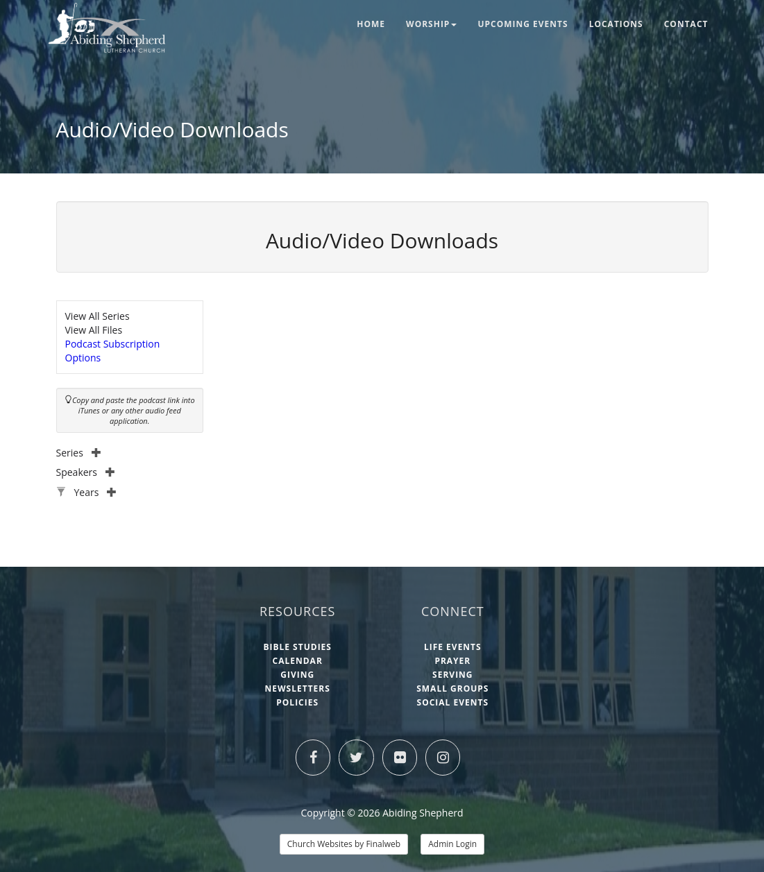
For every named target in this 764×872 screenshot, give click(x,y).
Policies (297, 702)
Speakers (86, 472)
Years (95, 492)
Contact (686, 24)
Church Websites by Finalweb (343, 844)
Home (371, 24)
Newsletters (297, 688)
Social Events (453, 702)
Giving (297, 675)
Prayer (452, 661)
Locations (616, 24)
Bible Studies (297, 647)
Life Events (453, 647)
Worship (431, 24)
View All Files (94, 329)
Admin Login (452, 844)
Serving (452, 675)
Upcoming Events (522, 24)
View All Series (97, 316)
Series (78, 452)
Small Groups (452, 688)
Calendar (298, 661)
